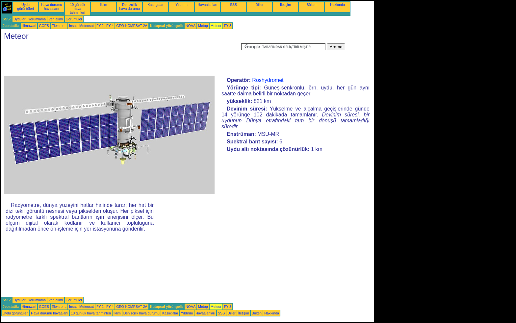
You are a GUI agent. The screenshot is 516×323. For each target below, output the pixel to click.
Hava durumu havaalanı (51, 7)
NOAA (190, 26)
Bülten (311, 5)
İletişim (285, 5)
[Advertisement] (121, 58)
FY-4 (110, 26)
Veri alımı (55, 19)
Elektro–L (59, 26)
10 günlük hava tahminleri (77, 8)
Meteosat (86, 26)
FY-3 (227, 26)
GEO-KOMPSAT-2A (131, 26)
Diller (259, 5)
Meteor (216, 26)
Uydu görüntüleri (25, 7)
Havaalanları (208, 5)
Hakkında (337, 5)
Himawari (29, 26)
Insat (73, 26)
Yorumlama (37, 19)
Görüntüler (74, 19)
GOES (44, 26)
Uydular (19, 19)
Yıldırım (181, 5)
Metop (203, 26)
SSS (233, 5)
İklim (103, 5)
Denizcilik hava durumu (129, 7)
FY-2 (100, 26)
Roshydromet (267, 80)
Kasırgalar (155, 5)
